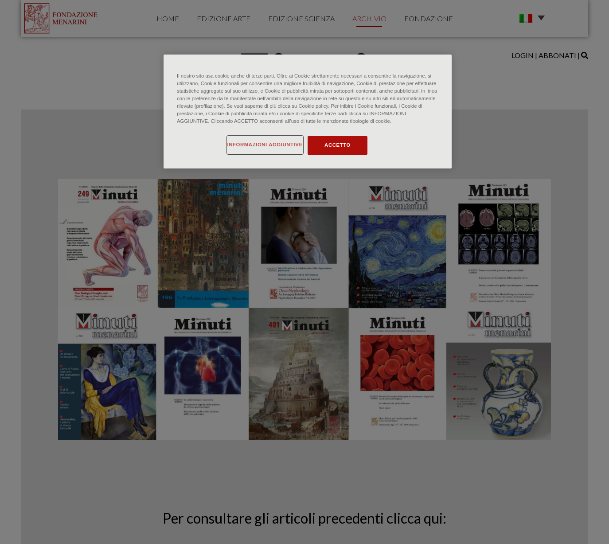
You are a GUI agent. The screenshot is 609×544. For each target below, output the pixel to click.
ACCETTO (337, 145)
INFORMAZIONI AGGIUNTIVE (265, 144)
